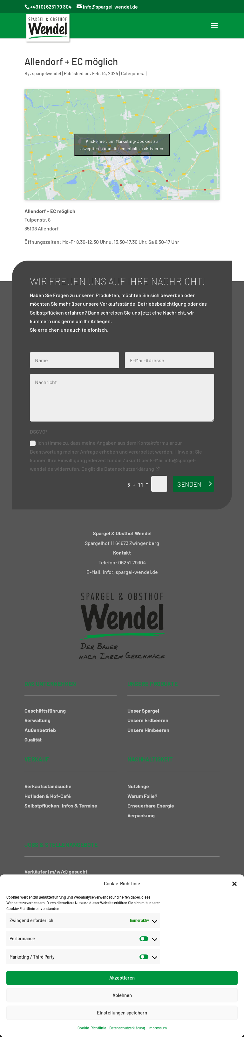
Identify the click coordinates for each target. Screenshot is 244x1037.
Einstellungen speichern (122, 1012)
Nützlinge (138, 786)
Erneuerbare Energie (150, 805)
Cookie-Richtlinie (92, 1028)
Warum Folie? (142, 796)
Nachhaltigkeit (150, 759)
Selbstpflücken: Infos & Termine (60, 805)
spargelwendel (46, 73)
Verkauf (36, 759)
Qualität (33, 739)
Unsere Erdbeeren (147, 720)
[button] (234, 884)
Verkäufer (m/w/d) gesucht (55, 871)
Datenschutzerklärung (127, 1028)
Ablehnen (122, 995)
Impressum (157, 1028)
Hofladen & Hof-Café (47, 796)
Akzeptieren (122, 977)
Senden (189, 484)
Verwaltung (37, 720)
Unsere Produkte (152, 683)
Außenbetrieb (40, 730)
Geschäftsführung (45, 711)
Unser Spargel (143, 711)
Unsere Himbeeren (148, 730)
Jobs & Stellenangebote (61, 844)
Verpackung (141, 815)
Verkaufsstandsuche (47, 786)
